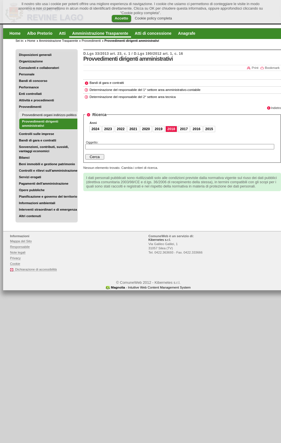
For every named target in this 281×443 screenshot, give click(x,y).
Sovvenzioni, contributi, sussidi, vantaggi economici (44, 149)
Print (255, 67)
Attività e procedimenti (36, 100)
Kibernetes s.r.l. (160, 239)
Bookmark (272, 67)
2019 (159, 129)
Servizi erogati (30, 177)
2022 (121, 129)
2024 (95, 129)
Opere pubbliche (32, 190)
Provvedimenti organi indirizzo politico (49, 115)
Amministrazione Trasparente (58, 40)
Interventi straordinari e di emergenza (48, 209)
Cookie (15, 263)
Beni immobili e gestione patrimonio (47, 164)
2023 (108, 129)
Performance (29, 87)
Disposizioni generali (35, 54)
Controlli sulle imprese (36, 134)
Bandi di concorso (33, 80)
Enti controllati (30, 93)
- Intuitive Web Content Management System (151, 287)
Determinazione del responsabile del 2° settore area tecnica (133, 97)
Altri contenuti (30, 216)
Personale (26, 74)
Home (31, 40)
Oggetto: (92, 142)
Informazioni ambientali (37, 203)
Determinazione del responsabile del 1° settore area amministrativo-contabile (145, 89)
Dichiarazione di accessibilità (36, 269)
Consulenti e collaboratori (39, 67)
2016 (197, 129)
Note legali (18, 252)
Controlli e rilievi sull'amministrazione (48, 170)
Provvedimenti (30, 106)
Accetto (121, 18)
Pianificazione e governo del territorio (48, 196)
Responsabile (20, 246)
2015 (209, 129)
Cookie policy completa (153, 18)
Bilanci (24, 157)
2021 (133, 129)
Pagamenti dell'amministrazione (43, 183)
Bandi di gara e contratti (37, 140)
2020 (146, 129)
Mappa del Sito (21, 241)
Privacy (15, 258)
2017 (184, 129)
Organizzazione (31, 61)
